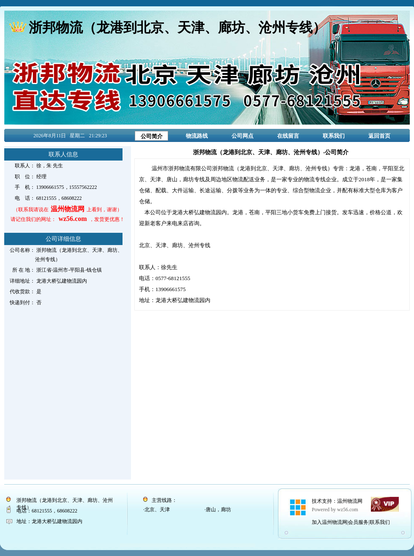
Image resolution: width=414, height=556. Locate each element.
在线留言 (288, 136)
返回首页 (379, 136)
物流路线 (197, 136)
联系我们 (334, 136)
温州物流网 (349, 501)
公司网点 (242, 136)
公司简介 (152, 136)
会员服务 (358, 522)
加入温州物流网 (329, 522)
